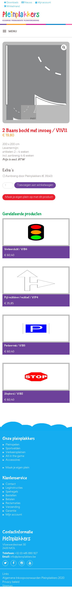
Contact (11, 484)
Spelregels (12, 491)
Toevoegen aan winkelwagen (35, 185)
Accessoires (13, 460)
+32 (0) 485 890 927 (26, 553)
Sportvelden (13, 448)
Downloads (11, 3)
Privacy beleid (10, 582)
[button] (64, 47)
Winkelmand (12, 6)
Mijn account (43, 3)
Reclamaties (13, 503)
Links (5, 574)
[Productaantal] (8, 185)
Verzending (13, 507)
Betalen (10, 499)
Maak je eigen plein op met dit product (29, 197)
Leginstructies (14, 488)
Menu (9, 31)
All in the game (15, 456)
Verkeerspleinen (15, 452)
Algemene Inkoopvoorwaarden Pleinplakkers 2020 (33, 578)
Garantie (11, 511)
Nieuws (26, 3)
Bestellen (11, 495)
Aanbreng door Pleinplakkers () (27, 176)
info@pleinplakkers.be (23, 557)
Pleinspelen (12, 444)
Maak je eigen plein (17, 467)
